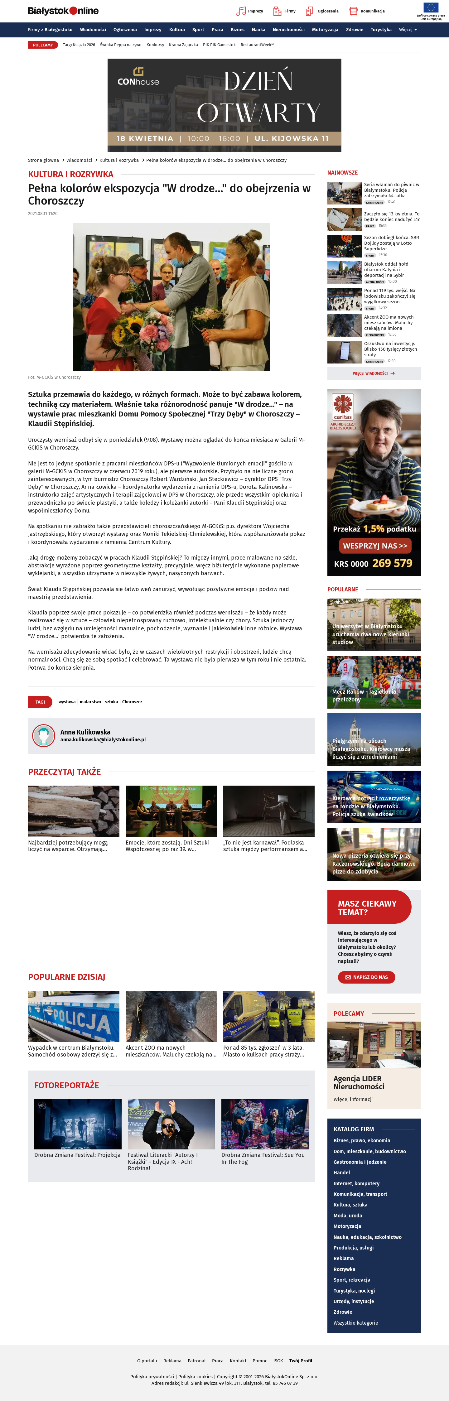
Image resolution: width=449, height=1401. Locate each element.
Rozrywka (344, 1269)
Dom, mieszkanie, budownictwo (370, 1151)
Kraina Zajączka (183, 45)
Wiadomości (93, 29)
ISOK (278, 1361)
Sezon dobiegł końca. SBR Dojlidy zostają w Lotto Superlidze (391, 243)
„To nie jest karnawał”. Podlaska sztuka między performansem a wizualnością (263, 846)
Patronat (197, 1361)
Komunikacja (367, 11)
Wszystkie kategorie (356, 1323)
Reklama (344, 1258)
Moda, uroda (348, 1216)
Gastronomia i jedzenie (360, 1162)
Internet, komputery (356, 1184)
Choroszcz (132, 702)
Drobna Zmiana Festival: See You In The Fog (263, 1158)
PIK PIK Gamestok (219, 45)
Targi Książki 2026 (79, 45)
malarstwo (90, 702)
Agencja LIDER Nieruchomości (359, 1083)
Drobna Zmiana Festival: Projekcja (77, 1155)
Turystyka (381, 29)
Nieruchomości (289, 29)
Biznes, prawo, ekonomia (362, 1140)
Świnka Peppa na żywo (121, 45)
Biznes (237, 29)
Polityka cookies (195, 1376)
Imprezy (249, 11)
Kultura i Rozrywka (119, 160)
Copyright (227, 1376)
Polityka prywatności (152, 1376)
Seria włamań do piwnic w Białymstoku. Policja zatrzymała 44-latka (391, 190)
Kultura (177, 29)
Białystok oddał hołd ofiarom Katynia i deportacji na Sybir (386, 269)
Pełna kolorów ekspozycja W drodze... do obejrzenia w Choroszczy (216, 160)
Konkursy (155, 45)
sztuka (111, 702)
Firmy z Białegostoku (50, 29)
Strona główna (43, 160)
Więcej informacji (353, 1099)
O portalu (147, 1361)
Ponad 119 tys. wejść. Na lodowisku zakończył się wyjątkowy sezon (389, 296)
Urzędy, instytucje (354, 1301)
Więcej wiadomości (370, 373)
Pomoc (260, 1361)
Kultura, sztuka (351, 1205)
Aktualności (375, 282)
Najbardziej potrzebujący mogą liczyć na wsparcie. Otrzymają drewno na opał (68, 846)
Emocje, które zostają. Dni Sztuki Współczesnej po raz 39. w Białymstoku (167, 846)
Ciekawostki (375, 335)
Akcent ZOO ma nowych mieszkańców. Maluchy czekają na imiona (169, 1051)
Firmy (284, 11)
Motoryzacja (325, 29)
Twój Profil (300, 1361)
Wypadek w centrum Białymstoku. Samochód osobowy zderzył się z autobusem (71, 1051)
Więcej (408, 29)
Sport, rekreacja (352, 1280)
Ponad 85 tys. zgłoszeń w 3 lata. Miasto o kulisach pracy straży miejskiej (263, 1051)
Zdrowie (354, 29)
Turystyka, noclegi (354, 1291)
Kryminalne (374, 202)
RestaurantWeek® (257, 45)
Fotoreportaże (66, 1085)
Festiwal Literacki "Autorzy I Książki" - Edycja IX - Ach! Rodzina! (163, 1162)
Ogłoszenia (322, 11)
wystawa (67, 702)
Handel (342, 1173)
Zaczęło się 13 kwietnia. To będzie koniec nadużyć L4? (392, 216)
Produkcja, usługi (354, 1248)
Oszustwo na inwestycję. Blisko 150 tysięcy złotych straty (390, 349)
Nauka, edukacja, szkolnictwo (368, 1237)
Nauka (258, 29)
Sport (198, 29)
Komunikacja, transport (360, 1194)
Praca (217, 29)
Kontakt (238, 1361)
